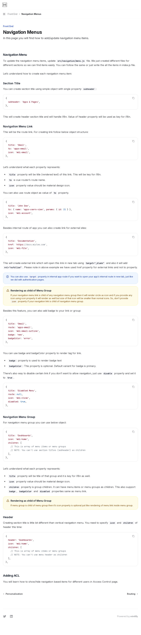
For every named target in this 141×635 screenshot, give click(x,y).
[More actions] (137, 5)
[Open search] (131, 4)
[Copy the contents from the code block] (133, 98)
